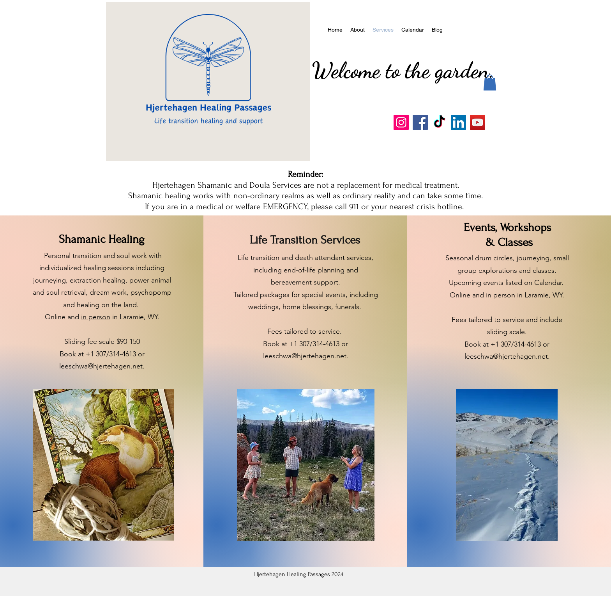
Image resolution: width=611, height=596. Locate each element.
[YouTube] (477, 122)
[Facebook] (420, 122)
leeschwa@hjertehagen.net (101, 366)
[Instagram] (401, 122)
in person (95, 317)
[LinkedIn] (458, 122)
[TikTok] (439, 122)
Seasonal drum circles (479, 258)
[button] (489, 83)
